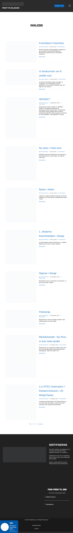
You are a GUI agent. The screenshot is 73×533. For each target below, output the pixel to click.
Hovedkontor (49, 506)
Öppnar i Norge (48, 274)
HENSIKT (44, 100)
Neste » (41, 425)
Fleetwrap (44, 313)
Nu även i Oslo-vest (50, 149)
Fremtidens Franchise (51, 44)
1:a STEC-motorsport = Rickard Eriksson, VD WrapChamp (52, 392)
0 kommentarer (61, 48)
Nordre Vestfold (51, 498)
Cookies (36, 530)
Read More (42, 58)
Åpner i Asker (46, 190)
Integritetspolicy (36, 526)
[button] (59, 6)
